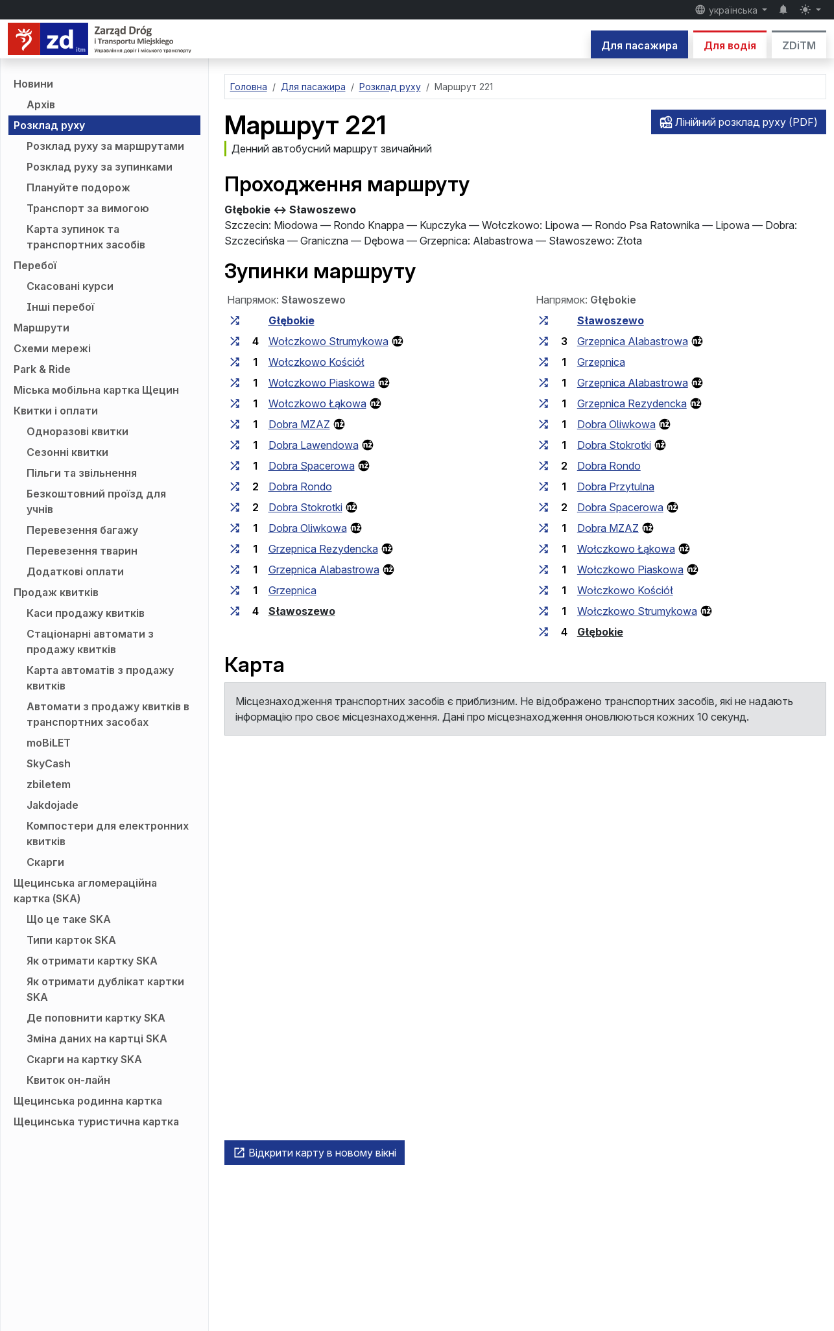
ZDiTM (799, 45)
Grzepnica (292, 590)
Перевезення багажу (82, 529)
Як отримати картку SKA (92, 960)
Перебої (35, 265)
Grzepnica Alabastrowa (323, 569)
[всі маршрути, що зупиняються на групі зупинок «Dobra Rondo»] (234, 486)
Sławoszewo (301, 611)
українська (727, 10)
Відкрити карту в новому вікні (314, 1152)
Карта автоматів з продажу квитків (100, 678)
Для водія (730, 45)
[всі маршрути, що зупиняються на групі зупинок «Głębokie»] (234, 320)
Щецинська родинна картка (88, 1100)
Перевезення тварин (82, 550)
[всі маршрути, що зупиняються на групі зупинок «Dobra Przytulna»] (543, 486)
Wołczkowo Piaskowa (321, 382)
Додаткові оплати (75, 571)
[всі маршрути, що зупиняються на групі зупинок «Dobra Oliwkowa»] (234, 528)
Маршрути (41, 327)
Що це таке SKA (69, 919)
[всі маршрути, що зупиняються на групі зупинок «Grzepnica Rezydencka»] (234, 548)
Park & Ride (42, 369)
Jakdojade (52, 804)
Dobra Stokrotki (305, 507)
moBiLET (49, 742)
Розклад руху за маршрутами (105, 145)
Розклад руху (49, 125)
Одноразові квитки (77, 431)
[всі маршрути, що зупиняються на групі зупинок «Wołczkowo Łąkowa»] (234, 403)
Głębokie (291, 320)
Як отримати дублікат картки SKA (105, 989)
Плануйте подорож (78, 187)
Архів (41, 104)
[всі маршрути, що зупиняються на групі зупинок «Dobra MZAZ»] (234, 424)
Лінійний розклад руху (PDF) (739, 121)
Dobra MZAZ (299, 424)
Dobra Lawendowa (313, 444)
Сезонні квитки (67, 452)
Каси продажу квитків (86, 612)
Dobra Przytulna (615, 486)
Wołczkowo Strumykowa (328, 341)
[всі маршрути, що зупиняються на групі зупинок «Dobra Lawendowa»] (234, 444)
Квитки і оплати (56, 410)
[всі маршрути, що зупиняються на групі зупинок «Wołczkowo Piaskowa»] (234, 382)
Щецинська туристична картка (96, 1121)
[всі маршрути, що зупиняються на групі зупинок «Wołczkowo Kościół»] (234, 361)
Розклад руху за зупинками (100, 166)
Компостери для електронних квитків (108, 833)
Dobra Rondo (300, 486)
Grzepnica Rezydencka (323, 548)
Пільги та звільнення (82, 472)
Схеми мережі (52, 348)
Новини (33, 83)
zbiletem (49, 784)
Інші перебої (60, 306)
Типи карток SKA (71, 939)
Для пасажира (639, 45)
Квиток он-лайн (68, 1079)
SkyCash (49, 763)
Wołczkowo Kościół (316, 361)
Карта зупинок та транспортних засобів (86, 236)
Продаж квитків (56, 592)
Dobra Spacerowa (311, 465)
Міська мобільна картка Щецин (96, 389)
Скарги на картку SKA (84, 1059)
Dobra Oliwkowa (307, 528)
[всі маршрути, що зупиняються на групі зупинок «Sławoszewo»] (234, 611)
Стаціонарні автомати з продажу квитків (90, 641)
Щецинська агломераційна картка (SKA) (85, 890)
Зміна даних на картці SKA (97, 1038)
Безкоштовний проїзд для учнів (96, 501)
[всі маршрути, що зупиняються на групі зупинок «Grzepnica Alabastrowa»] (234, 569)
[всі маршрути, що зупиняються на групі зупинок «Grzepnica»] (234, 590)
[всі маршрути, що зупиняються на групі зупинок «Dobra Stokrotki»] (234, 507)
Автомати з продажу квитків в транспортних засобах (108, 714)
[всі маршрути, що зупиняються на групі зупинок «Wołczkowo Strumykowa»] (234, 341)
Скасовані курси (70, 286)
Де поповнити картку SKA (96, 1017)
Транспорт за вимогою (88, 208)
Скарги (45, 862)
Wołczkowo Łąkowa (317, 403)
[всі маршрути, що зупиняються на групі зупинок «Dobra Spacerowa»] (234, 465)
